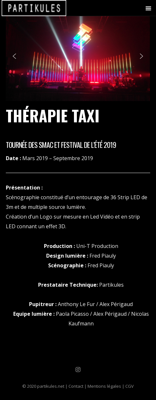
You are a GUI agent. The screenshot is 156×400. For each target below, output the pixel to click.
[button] (14, 56)
